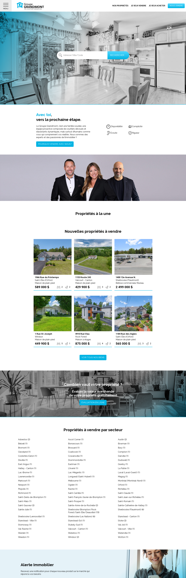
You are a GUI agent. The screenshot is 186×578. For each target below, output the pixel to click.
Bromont (24, 448)
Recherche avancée (93, 63)
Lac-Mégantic (76, 472)
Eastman (74, 464)
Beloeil (23, 443)
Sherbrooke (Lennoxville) (31, 516)
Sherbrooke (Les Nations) (81, 516)
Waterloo (74, 533)
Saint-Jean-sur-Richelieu (131, 497)
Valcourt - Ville (126, 529)
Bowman (124, 443)
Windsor (73, 537)
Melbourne (74, 480)
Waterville (124, 533)
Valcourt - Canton (78, 529)
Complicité (135, 126)
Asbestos (24, 439)
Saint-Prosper (76, 501)
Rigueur (133, 133)
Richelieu (123, 489)
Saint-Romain (126, 501)
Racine (73, 489)
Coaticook (74, 452)
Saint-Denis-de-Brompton (32, 497)
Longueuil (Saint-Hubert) (81, 476)
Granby (123, 464)
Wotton (123, 537)
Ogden (73, 485)
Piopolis (23, 489)
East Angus (25, 464)
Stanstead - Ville (27, 520)
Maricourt (24, 480)
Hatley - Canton (27, 468)
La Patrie (123, 468)
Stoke (122, 520)
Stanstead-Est (76, 520)
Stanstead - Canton (129, 516)
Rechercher (117, 55)
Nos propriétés (120, 6)
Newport (23, 485)
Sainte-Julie (25, 509)
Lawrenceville (26, 476)
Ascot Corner (76, 439)
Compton (124, 452)
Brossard (74, 448)
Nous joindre (176, 6)
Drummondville (77, 460)
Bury (121, 448)
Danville (123, 456)
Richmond (24, 493)
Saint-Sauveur (26, 505)
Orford (122, 485)
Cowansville (75, 456)
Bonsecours (75, 443)
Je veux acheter (157, 6)
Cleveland (24, 452)
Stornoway (25, 525)
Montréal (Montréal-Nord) (131, 480)
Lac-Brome (25, 472)
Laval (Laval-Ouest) (129, 472)
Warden (23, 533)
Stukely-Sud (75, 525)
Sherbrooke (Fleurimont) (131, 509)
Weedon (23, 537)
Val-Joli (123, 525)
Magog (123, 476)
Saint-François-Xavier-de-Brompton (86, 497)
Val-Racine (24, 529)
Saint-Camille (76, 493)
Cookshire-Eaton (27, 456)
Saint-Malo (25, 501)
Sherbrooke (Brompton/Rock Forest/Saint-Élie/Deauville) (83, 511)
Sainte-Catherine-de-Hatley (132, 505)
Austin (122, 439)
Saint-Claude (125, 493)
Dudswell (124, 460)
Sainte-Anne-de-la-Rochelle (83, 505)
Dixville (23, 460)
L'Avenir (73, 468)
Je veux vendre (138, 6)
